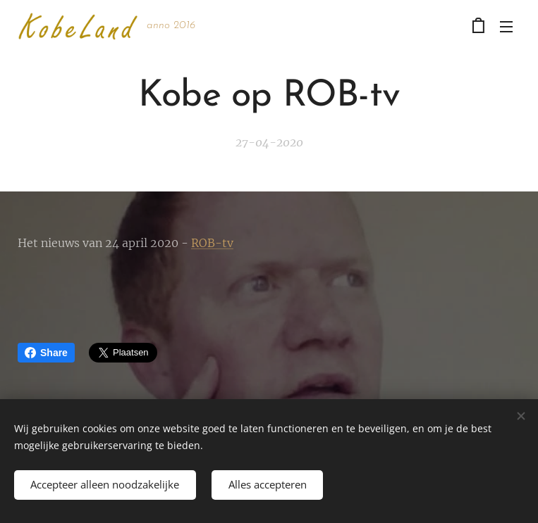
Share (46, 352)
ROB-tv (212, 243)
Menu (506, 26)
